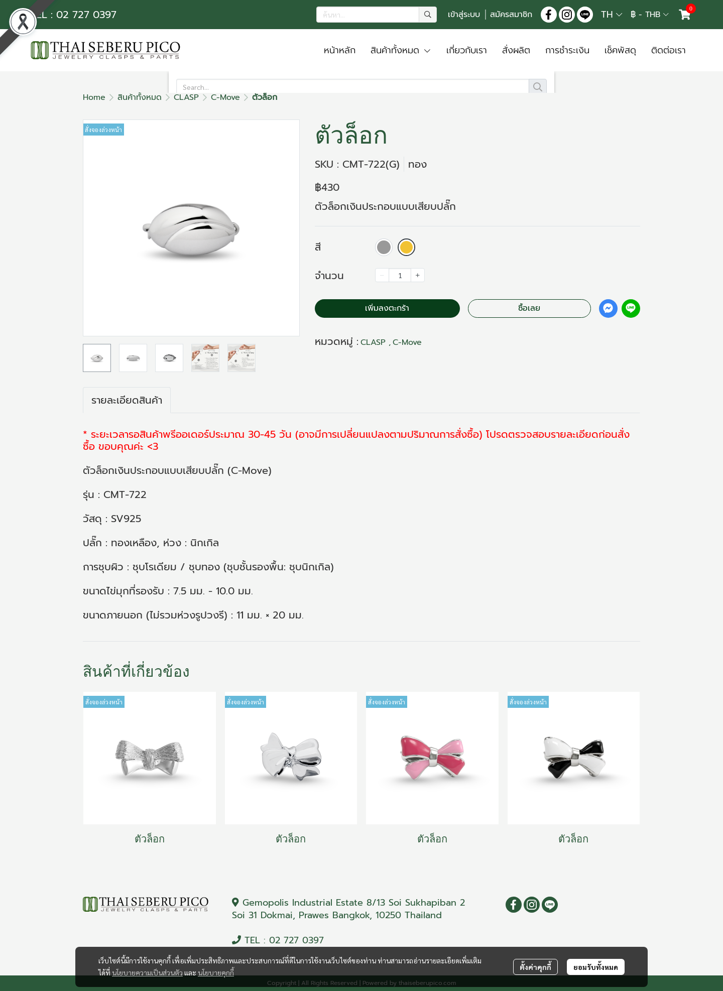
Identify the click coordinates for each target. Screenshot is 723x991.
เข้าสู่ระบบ (464, 15)
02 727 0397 (296, 940)
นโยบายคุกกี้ (216, 972)
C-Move (225, 97)
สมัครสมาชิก (511, 15)
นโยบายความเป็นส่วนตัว (147, 972)
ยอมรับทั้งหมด (595, 966)
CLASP (186, 97)
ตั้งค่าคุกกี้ (535, 966)
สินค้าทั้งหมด (139, 97)
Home (94, 97)
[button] (376, 14)
